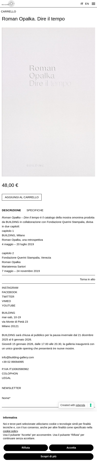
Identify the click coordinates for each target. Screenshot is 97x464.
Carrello (8, 11)
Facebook (9, 292)
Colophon (10, 373)
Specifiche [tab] (35, 210)
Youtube (8, 305)
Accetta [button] (71, 447)
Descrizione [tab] (11, 210)
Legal (6, 377)
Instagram (10, 287)
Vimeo (6, 301)
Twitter (8, 296)
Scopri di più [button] (49, 456)
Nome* (6, 398)
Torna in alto (87, 279)
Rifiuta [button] (26, 447)
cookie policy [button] (10, 431)
